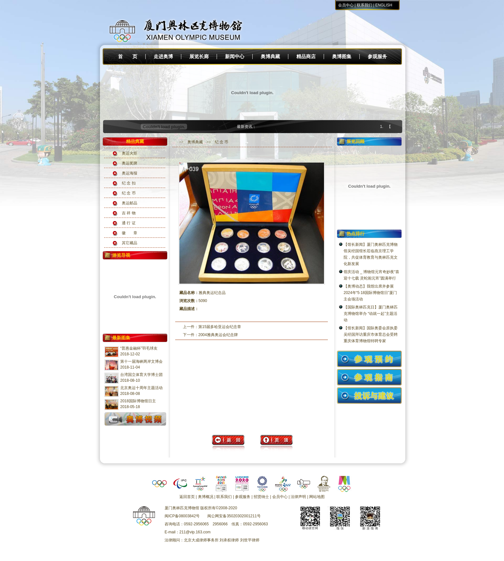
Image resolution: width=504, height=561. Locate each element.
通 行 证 (129, 223)
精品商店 (306, 56)
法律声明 (298, 496)
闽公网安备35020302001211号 (233, 516)
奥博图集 (341, 56)
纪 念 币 (129, 193)
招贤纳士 (261, 496)
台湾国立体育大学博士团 (141, 374)
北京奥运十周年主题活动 (141, 388)
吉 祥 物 (129, 213)
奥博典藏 (270, 56)
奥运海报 (129, 173)
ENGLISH (383, 5)
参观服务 (377, 56)
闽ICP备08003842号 (182, 516)
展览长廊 (199, 56)
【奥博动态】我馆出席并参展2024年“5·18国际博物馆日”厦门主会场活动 (370, 292)
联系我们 (364, 5)
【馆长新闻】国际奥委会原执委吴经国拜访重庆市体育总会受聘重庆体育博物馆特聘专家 (371, 334)
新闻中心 (234, 56)
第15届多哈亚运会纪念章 (219, 327)
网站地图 (317, 496)
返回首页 (187, 496)
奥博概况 (205, 496)
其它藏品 (129, 243)
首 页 (127, 56)
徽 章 (129, 233)
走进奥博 (163, 56)
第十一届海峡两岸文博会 (141, 361)
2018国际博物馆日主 (138, 401)
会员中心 (346, 5)
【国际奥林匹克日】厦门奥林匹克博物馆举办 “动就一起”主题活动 (371, 313)
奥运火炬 (129, 153)
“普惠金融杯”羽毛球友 (139, 348)
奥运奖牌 (129, 163)
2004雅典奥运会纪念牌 (218, 335)
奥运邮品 (129, 203)
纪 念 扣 (129, 183)
